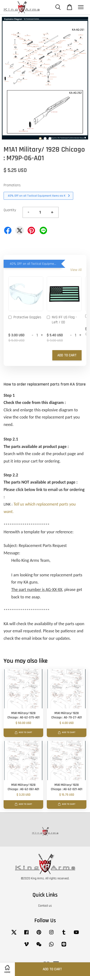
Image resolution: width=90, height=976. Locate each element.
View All (76, 270)
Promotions (12, 185)
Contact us (45, 906)
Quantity (10, 210)
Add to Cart (67, 355)
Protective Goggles (24, 317)
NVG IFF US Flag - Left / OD (62, 320)
